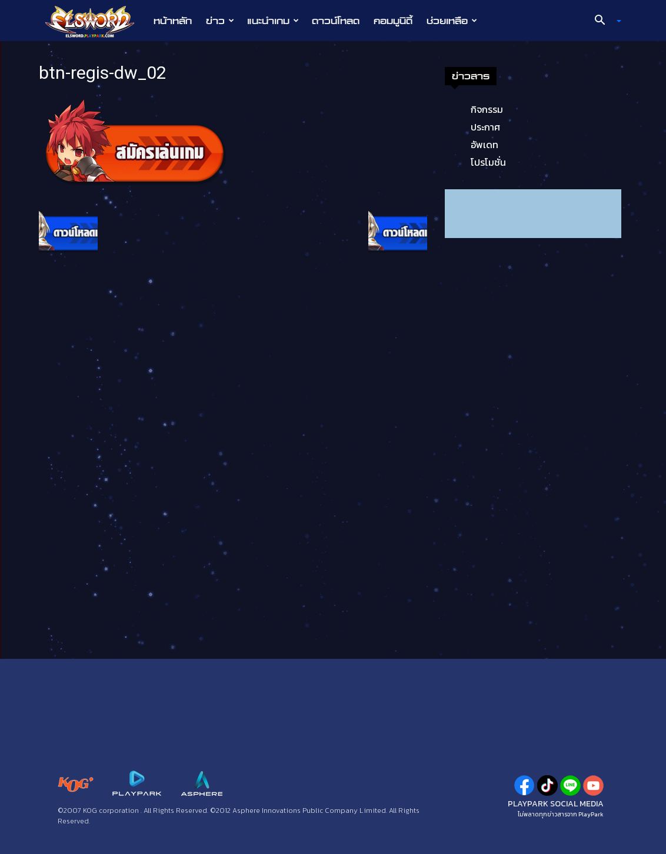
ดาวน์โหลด (335, 20)
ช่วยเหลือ (452, 20)
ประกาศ (485, 127)
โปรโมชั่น (488, 162)
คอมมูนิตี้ (393, 20)
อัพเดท (484, 145)
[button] (603, 21)
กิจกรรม (487, 109)
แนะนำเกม (273, 20)
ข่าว (220, 20)
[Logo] (95, 21)
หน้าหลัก (173, 20)
